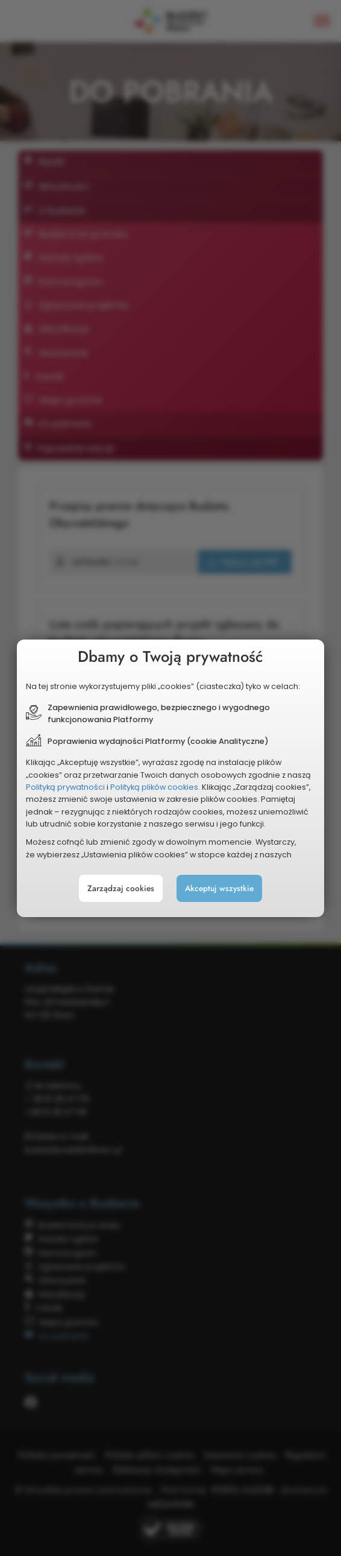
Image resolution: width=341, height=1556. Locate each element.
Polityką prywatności (65, 787)
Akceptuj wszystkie (219, 888)
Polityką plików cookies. (155, 787)
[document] (170, 778)
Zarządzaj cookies (120, 888)
